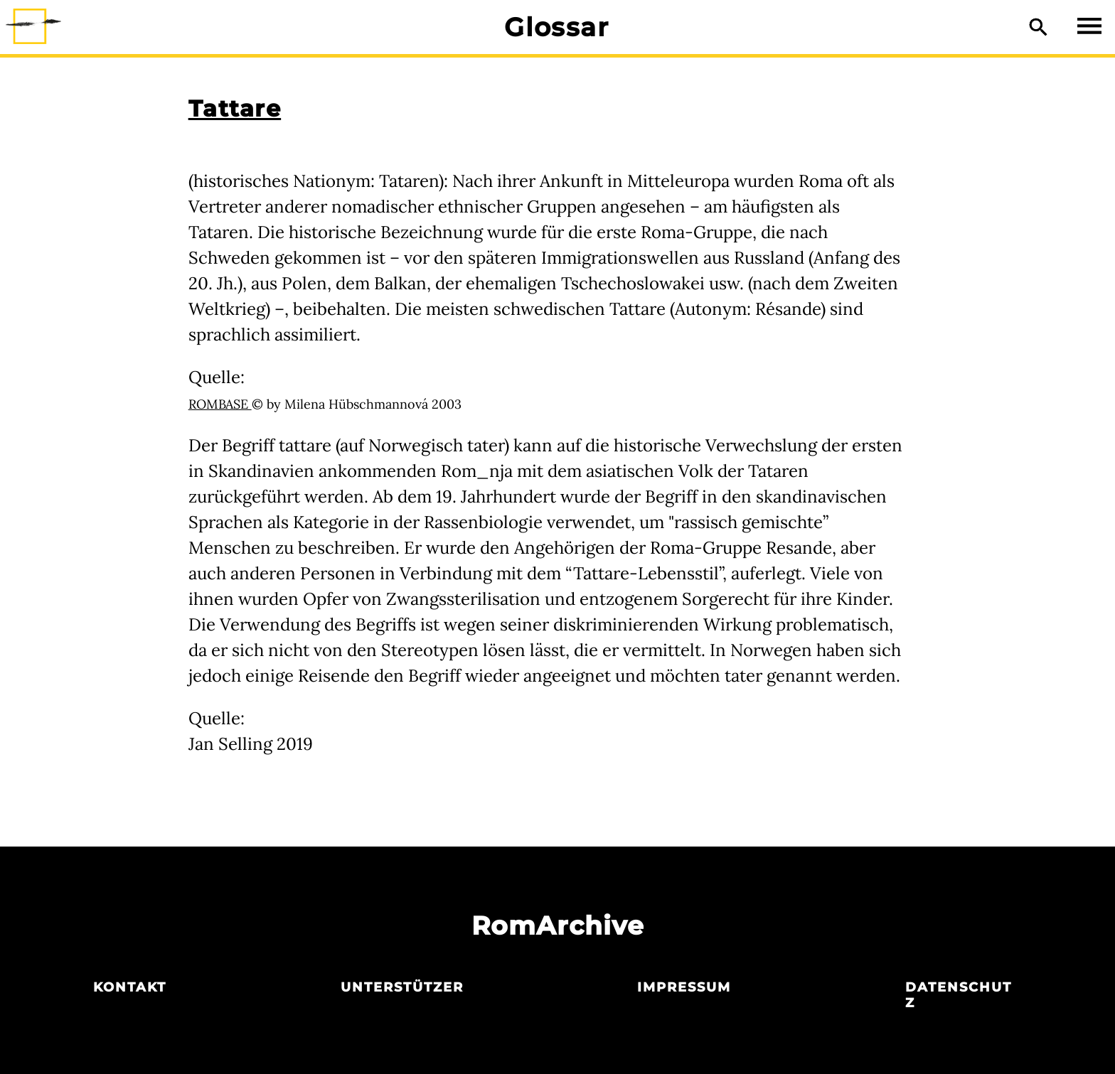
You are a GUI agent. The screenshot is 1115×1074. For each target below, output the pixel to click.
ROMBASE (220, 404)
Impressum (684, 987)
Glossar (556, 27)
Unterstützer (402, 987)
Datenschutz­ (958, 995)
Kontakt (129, 987)
